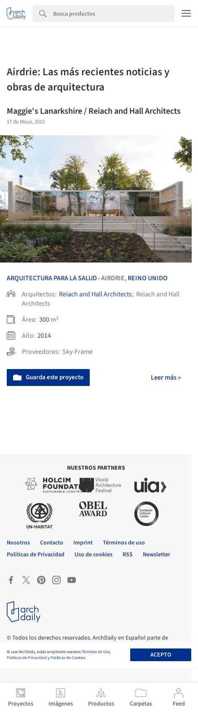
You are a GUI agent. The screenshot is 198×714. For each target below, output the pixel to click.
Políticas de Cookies (68, 658)
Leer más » (166, 377)
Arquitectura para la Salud (52, 278)
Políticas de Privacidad (27, 658)
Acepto (160, 655)
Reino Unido (148, 278)
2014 (44, 335)
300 (44, 319)
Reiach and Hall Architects (95, 294)
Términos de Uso (96, 652)
